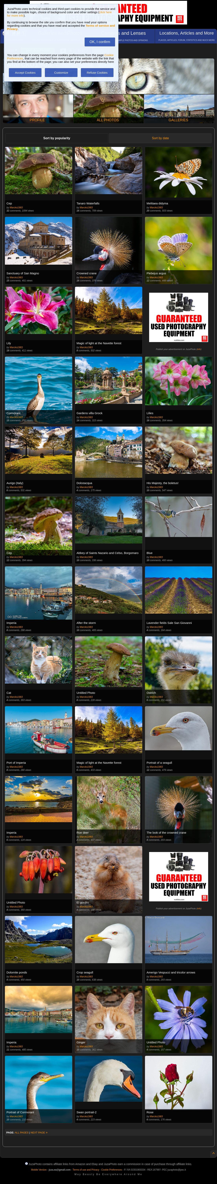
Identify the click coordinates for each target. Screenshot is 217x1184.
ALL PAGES (22, 1132)
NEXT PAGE (39, 1132)
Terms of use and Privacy (86, 1169)
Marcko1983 (16, 207)
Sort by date (160, 138)
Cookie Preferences (111, 1169)
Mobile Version (39, 1169)
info (199, 349)
